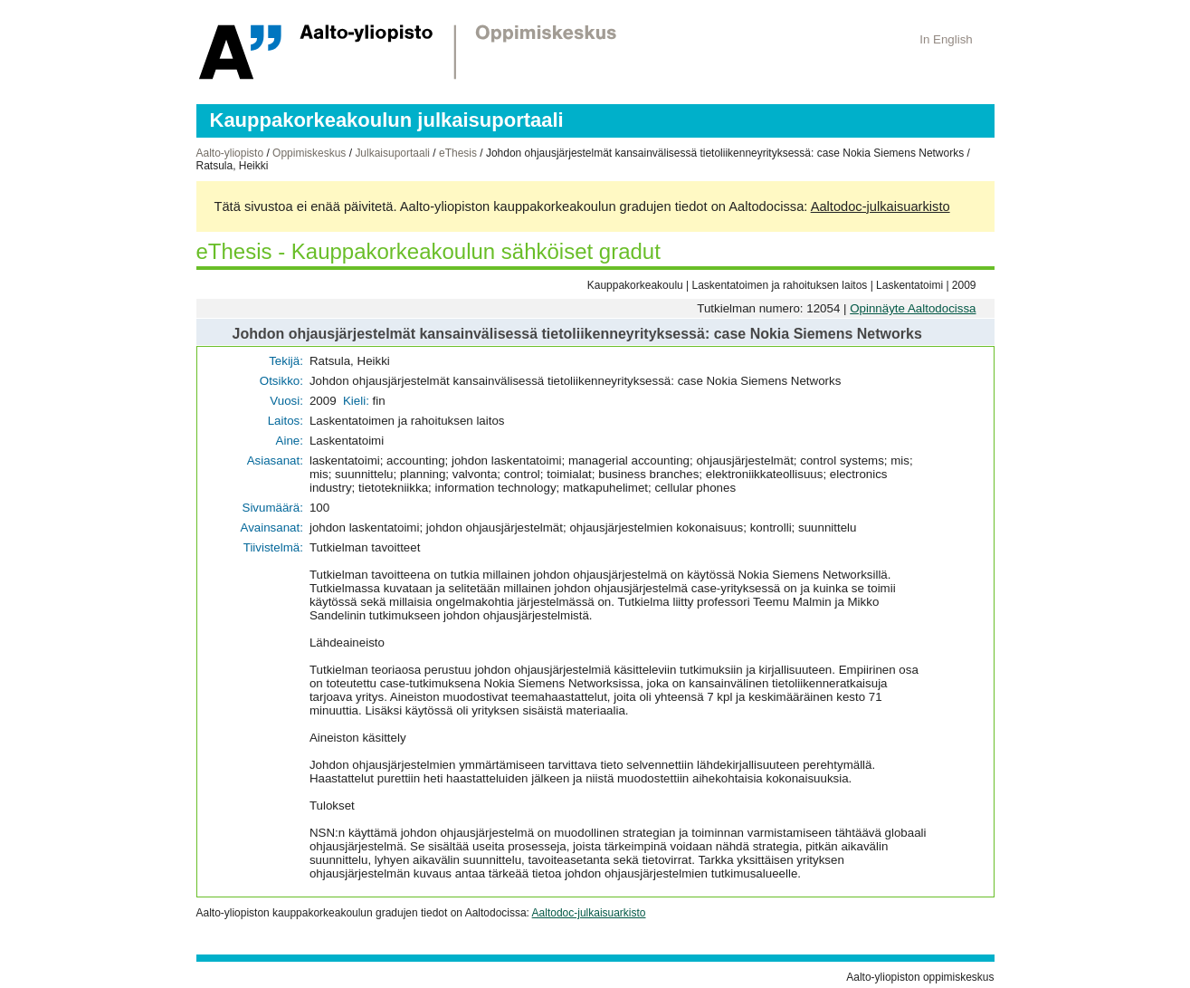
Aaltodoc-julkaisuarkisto (880, 206)
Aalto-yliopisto (230, 153)
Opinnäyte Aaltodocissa (913, 308)
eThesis (458, 153)
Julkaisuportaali (392, 153)
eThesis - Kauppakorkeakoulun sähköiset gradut (428, 251)
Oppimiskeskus (309, 153)
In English (946, 39)
